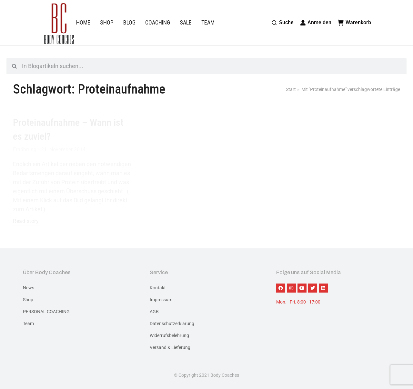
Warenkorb (354, 22)
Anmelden (316, 22)
